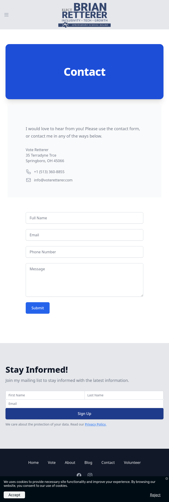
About (70, 462)
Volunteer (132, 462)
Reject (155, 494)
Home (33, 462)
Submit (37, 307)
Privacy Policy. (96, 424)
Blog (88, 462)
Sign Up (84, 413)
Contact (108, 462)
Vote (52, 462)
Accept (14, 494)
